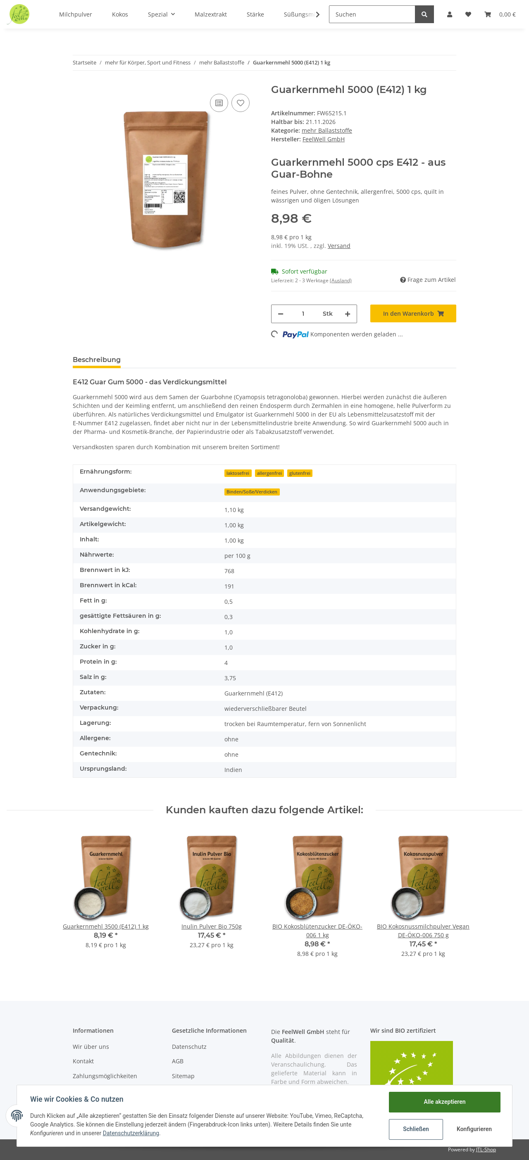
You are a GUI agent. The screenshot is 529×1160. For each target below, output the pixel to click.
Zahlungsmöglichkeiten (105, 1076)
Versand (339, 246)
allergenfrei (269, 473)
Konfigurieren (474, 1129)
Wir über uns (91, 1046)
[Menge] (303, 314)
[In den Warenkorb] (413, 313)
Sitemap (183, 1076)
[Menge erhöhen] (347, 314)
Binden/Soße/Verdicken (251, 492)
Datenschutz (189, 1046)
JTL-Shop (486, 1149)
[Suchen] (372, 14)
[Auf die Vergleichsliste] (219, 103)
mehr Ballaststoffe (327, 130)
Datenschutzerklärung (131, 1133)
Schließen (416, 1129)
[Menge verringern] (281, 314)
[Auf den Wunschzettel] (240, 103)
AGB (177, 1061)
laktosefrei (237, 473)
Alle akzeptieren (444, 1101)
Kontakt (83, 1061)
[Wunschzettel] (468, 14)
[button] (450, 14)
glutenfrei (299, 473)
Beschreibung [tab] (97, 360)
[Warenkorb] (500, 14)
